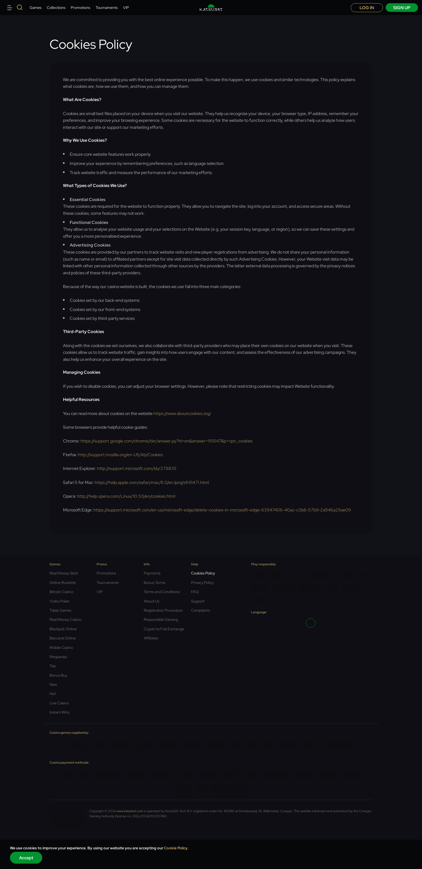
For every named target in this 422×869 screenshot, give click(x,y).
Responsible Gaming (161, 619)
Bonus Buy (58, 675)
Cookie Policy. (176, 848)
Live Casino (59, 703)
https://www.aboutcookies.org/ (182, 413)
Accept (26, 858)
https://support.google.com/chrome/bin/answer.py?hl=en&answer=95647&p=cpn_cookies (166, 441)
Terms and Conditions (162, 591)
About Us (151, 601)
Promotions (80, 7)
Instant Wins (59, 712)
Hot (53, 693)
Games (35, 7)
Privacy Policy (202, 582)
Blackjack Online (63, 628)
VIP (126, 7)
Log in (367, 8)
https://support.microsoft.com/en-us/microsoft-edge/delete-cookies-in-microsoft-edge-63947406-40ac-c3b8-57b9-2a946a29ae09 (222, 510)
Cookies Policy (203, 573)
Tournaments (107, 7)
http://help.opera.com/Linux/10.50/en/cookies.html (126, 496)
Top (53, 665)
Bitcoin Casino (61, 591)
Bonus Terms (154, 582)
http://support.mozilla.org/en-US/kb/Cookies (120, 455)
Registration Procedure (163, 610)
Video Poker (60, 601)
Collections (56, 7)
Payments (152, 573)
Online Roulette (63, 582)
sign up (401, 8)
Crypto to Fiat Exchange (164, 628)
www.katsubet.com (130, 811)
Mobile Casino (61, 647)
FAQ (195, 591)
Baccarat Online (63, 638)
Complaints (200, 610)
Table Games (60, 610)
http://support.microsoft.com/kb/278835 (137, 468)
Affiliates (151, 638)
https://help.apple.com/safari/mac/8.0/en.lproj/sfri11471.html (152, 482)
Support (198, 601)
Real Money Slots (64, 573)
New (53, 684)
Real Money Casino (65, 619)
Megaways (58, 656)
